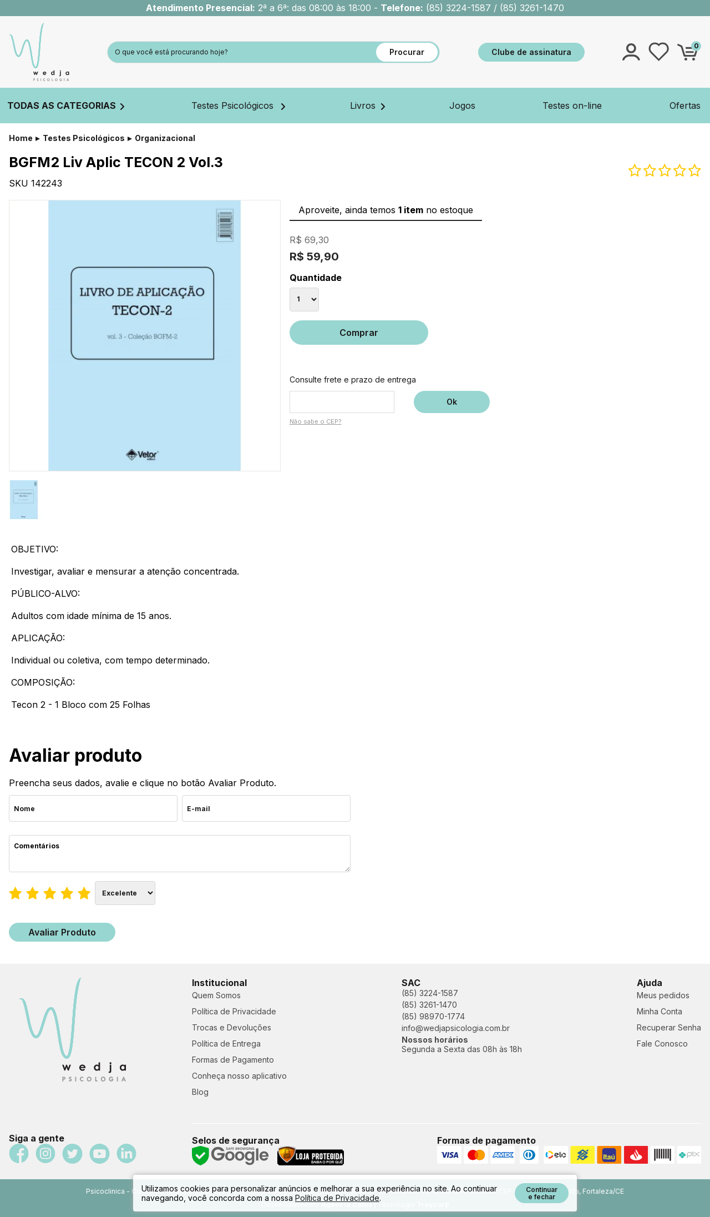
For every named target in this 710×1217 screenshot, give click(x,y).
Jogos (462, 105)
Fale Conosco (662, 1043)
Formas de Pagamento (233, 1059)
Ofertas (685, 105)
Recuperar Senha (669, 1027)
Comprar (358, 332)
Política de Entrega (226, 1043)
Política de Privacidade (234, 1011)
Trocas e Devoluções (231, 1027)
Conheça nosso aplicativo (239, 1075)
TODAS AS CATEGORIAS (65, 105)
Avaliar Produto (62, 932)
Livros (367, 105)
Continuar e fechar (541, 1193)
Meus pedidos (663, 995)
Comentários (180, 853)
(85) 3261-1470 (429, 1004)
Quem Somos (216, 995)
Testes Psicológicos (238, 105)
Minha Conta (659, 1011)
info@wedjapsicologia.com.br (456, 1028)
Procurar (406, 52)
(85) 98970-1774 (433, 1016)
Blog (200, 1092)
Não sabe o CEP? (316, 421)
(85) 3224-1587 (430, 993)
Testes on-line (572, 105)
